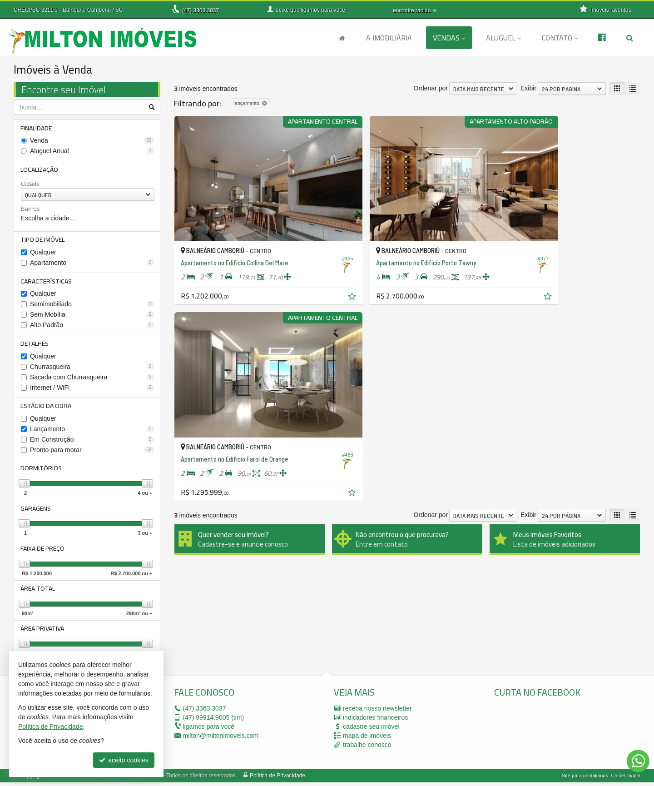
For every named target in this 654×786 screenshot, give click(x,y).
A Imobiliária (389, 38)
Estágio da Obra (46, 407)
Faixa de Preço (43, 551)
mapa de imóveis (367, 739)
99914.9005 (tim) (213, 721)
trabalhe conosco (367, 748)
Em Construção (92, 441)
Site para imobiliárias (585, 779)
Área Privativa (42, 632)
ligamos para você (209, 730)
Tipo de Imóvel (43, 240)
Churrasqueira (92, 368)
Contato (560, 38)
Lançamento (92, 430)
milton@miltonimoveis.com (221, 739)
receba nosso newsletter (377, 712)
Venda (92, 140)
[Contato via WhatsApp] (638, 761)
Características (46, 282)
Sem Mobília (92, 315)
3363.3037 (200, 10)
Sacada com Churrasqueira (92, 378)
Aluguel (503, 38)
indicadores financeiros (375, 721)
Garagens (36, 511)
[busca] (629, 37)
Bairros (30, 209)
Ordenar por (431, 88)
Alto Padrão (92, 326)
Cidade (30, 184)
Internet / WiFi (92, 389)
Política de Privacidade (277, 779)
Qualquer (43, 253)
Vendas (449, 38)
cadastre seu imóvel (371, 730)
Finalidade (36, 128)
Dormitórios (41, 470)
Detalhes (35, 345)
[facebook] (562, 734)
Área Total (38, 591)
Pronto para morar (92, 451)
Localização (40, 170)
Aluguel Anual (92, 151)
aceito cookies (124, 760)
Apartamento (92, 263)
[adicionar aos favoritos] (315, 272)
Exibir (528, 88)
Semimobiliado (92, 305)
